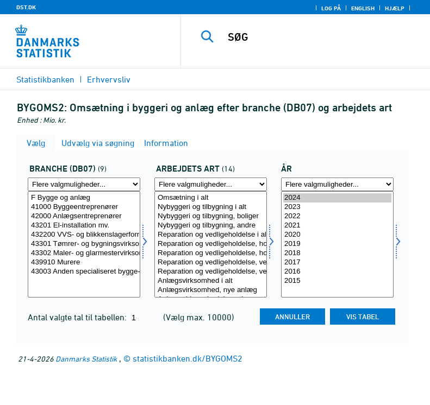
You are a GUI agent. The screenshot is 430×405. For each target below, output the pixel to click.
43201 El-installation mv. (84, 225)
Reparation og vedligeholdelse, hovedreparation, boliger (211, 244)
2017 (337, 262)
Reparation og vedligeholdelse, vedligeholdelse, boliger (211, 262)
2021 (337, 225)
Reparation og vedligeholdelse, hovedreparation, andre (211, 253)
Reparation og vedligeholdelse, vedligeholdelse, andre (211, 271)
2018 (337, 253)
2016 (337, 271)
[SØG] (322, 37)
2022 (337, 216)
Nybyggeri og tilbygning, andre (211, 225)
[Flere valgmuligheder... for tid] (337, 184)
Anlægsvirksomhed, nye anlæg (211, 290)
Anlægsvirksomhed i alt (211, 281)
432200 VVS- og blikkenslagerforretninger (84, 234)
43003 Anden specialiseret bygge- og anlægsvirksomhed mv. (84, 271)
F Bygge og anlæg (84, 197)
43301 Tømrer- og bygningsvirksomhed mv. (84, 244)
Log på (331, 8)
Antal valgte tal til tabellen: (78, 317)
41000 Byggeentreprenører (84, 207)
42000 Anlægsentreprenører (84, 216)
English (363, 8)
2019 (337, 244)
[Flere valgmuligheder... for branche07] (84, 184)
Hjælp (394, 8)
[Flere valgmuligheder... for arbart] (210, 184)
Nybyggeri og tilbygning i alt (211, 207)
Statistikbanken (45, 79)
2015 (337, 281)
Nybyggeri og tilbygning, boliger (211, 216)
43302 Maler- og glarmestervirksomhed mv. (84, 253)
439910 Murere (84, 262)
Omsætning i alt (211, 197)
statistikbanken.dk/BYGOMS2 (187, 358)
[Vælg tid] (337, 244)
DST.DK (26, 7)
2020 (337, 234)
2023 (337, 207)
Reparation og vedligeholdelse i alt (211, 234)
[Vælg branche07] (84, 244)
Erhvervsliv (108, 79)
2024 (337, 197)
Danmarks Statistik (86, 358)
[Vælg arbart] (210, 244)
